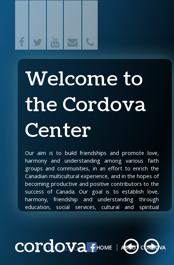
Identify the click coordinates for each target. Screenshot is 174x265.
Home (104, 247)
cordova (51, 246)
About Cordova (143, 247)
